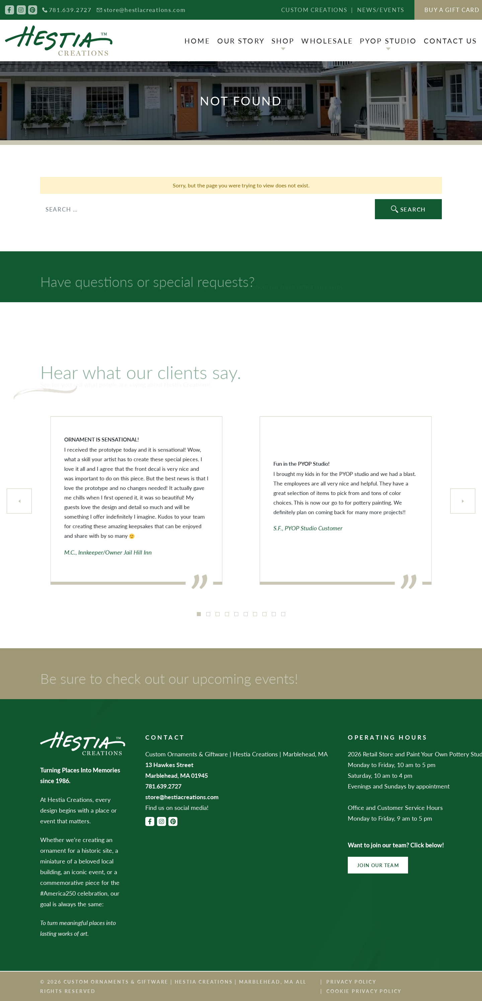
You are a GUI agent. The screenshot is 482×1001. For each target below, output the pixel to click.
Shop (283, 40)
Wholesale (327, 40)
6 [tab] (246, 614)
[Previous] (19, 501)
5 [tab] (236, 614)
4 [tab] (227, 614)
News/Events (380, 10)
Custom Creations (314, 10)
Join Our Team (378, 865)
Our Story (241, 40)
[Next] (462, 501)
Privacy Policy (351, 981)
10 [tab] (283, 614)
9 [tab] (274, 614)
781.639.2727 (70, 10)
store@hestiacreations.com (145, 10)
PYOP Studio (388, 40)
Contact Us (450, 40)
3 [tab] (218, 614)
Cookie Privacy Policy (364, 991)
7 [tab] (255, 614)
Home (197, 40)
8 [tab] (264, 614)
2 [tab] (208, 614)
